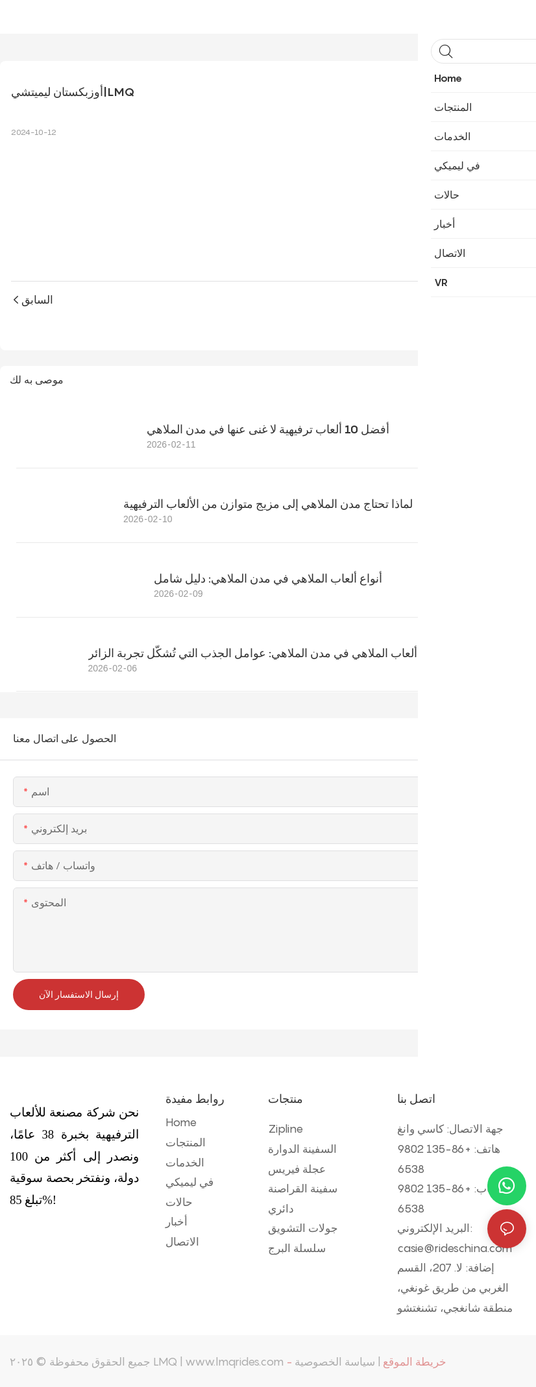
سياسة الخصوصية (335, 1360)
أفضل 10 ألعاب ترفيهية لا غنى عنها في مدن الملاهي (268, 428)
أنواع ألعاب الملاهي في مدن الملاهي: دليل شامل (268, 577)
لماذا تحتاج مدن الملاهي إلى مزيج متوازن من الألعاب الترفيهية (268, 502)
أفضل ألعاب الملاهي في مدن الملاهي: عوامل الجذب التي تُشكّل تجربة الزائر (268, 651)
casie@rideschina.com (454, 1246)
